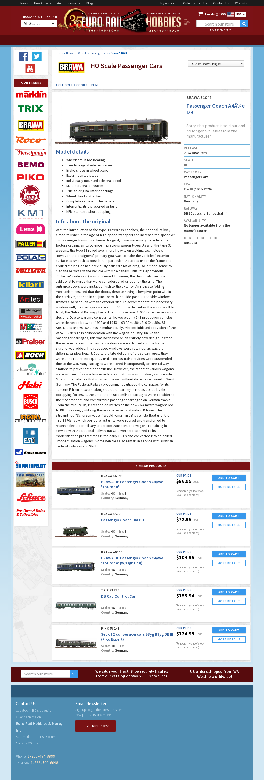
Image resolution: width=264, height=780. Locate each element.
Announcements (68, 3)
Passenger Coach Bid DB (122, 519)
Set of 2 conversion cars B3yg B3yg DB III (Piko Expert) (137, 637)
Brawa (70, 53)
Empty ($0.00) (215, 14)
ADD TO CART (229, 478)
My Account (168, 3)
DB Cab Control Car (118, 596)
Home (60, 53)
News (24, 3)
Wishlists (241, 3)
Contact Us (221, 3)
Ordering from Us (195, 3)
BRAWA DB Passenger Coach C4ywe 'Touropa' (132, 484)
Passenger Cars (99, 53)
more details (229, 487)
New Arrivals (42, 3)
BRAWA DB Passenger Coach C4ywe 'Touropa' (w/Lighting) (132, 560)
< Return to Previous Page (77, 85)
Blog (89, 3)
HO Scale (81, 53)
